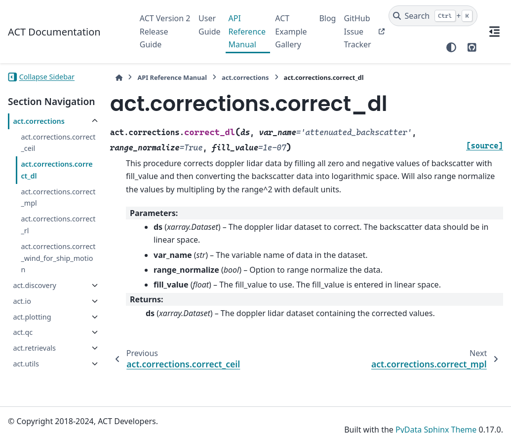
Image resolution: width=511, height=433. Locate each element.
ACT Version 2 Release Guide (165, 31)
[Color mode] (451, 47)
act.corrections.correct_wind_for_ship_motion (58, 258)
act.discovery (34, 285)
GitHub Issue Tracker (357, 31)
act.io (22, 301)
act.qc (23, 332)
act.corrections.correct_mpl (58, 197)
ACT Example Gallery (291, 31)
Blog (327, 18)
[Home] (119, 77)
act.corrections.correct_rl (58, 224)
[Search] (433, 15)
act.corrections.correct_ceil (58, 142)
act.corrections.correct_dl (56, 169)
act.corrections (38, 121)
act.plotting (32, 317)
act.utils (26, 363)
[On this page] (494, 31)
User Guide (209, 24)
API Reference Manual (247, 31)
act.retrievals (34, 348)
